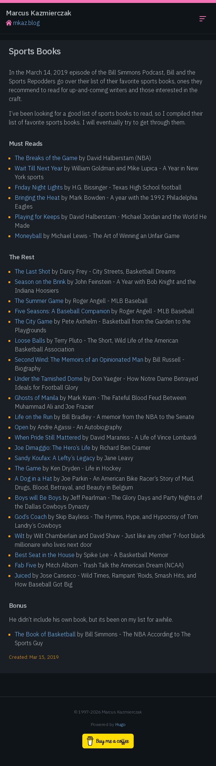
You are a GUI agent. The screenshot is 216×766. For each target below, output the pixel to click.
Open (21, 427)
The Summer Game (39, 300)
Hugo (120, 724)
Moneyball (28, 235)
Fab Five (25, 565)
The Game (28, 468)
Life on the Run (34, 416)
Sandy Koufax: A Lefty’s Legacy (55, 458)
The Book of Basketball (45, 634)
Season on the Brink (40, 281)
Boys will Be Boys (38, 497)
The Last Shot (32, 271)
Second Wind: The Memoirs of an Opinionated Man (79, 359)
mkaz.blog (23, 22)
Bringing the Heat (37, 197)
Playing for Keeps (37, 216)
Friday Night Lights (39, 187)
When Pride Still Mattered (48, 437)
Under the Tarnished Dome (49, 378)
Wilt (20, 535)
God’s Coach (31, 516)
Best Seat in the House (45, 555)
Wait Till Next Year (38, 168)
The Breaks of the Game (46, 158)
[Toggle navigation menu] (202, 18)
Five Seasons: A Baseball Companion (62, 311)
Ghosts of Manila (36, 397)
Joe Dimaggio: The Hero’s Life (52, 447)
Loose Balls (30, 340)
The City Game (34, 321)
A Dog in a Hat (33, 478)
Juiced (23, 575)
